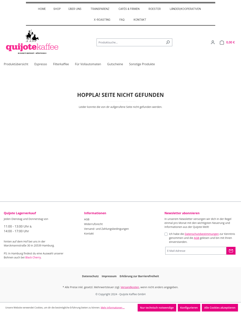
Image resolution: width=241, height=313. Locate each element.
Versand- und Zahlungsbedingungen (106, 229)
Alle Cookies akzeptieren (220, 307)
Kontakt (140, 19)
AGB (86, 219)
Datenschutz (90, 276)
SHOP (57, 8)
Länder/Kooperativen (185, 8)
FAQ (122, 19)
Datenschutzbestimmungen (202, 234)
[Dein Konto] (212, 42)
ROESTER (155, 8)
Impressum (109, 276)
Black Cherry (33, 257)
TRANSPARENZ (99, 8)
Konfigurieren (189, 307)
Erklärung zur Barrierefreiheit (139, 276)
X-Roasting (102, 19)
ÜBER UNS (74, 8)
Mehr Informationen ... (113, 307)
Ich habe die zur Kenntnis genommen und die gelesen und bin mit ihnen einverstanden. (202, 238)
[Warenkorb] (227, 42)
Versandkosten (130, 287)
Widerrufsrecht (93, 224)
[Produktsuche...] (130, 42)
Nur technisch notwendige (157, 307)
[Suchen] (167, 42)
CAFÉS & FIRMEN (129, 8)
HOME (42, 8)
